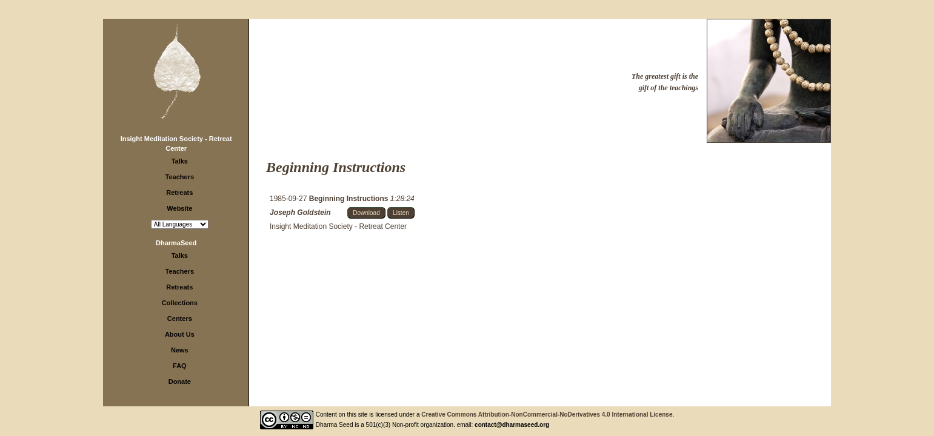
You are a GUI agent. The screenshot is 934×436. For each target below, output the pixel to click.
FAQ (180, 365)
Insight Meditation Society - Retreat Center (338, 226)
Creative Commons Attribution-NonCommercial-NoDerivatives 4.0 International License (546, 414)
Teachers (180, 176)
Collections (180, 302)
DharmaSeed (176, 242)
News (179, 350)
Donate (179, 381)
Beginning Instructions (349, 198)
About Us (180, 334)
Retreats (179, 192)
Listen (401, 213)
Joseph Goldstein (300, 212)
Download (366, 213)
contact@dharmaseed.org (512, 424)
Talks (180, 161)
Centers (179, 318)
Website (179, 208)
